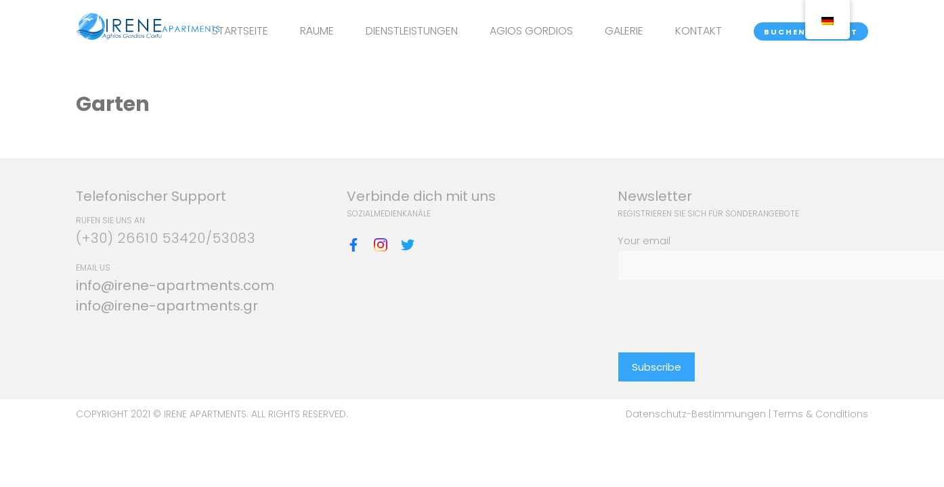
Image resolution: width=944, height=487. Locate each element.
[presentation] (720, 307)
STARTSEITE (240, 31)
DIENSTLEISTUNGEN (412, 31)
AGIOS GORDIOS (531, 31)
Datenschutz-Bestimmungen (697, 414)
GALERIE (624, 31)
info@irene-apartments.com (175, 285)
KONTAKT (698, 31)
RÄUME (317, 31)
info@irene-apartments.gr (167, 305)
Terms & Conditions (820, 414)
